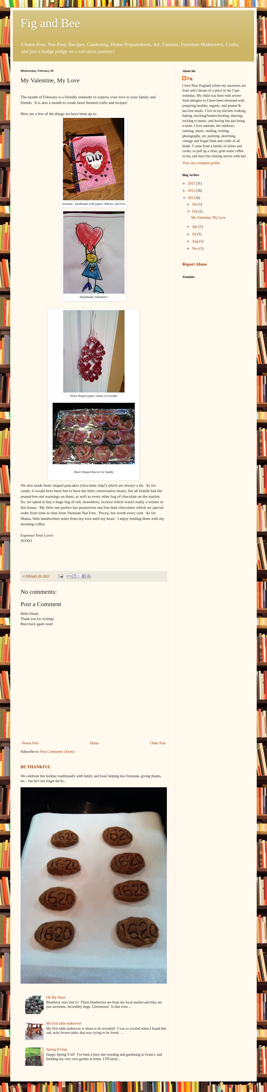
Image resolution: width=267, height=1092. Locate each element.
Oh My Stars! (56, 997)
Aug (195, 241)
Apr (195, 227)
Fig (189, 79)
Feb (195, 211)
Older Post (158, 743)
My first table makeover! (64, 1023)
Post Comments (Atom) (57, 752)
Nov (195, 248)
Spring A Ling (56, 1049)
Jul (194, 234)
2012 (192, 191)
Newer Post (30, 743)
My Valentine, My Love (208, 218)
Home (94, 743)
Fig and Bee (50, 23)
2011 (192, 183)
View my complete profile (201, 163)
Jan (195, 204)
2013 (192, 198)
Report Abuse (194, 264)
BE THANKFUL (36, 766)
